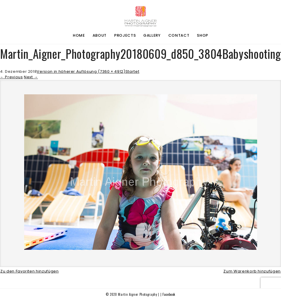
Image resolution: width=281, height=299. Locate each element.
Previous (11, 77)
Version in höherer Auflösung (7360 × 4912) (81, 71)
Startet (132, 71)
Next (31, 77)
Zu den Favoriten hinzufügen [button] (29, 271)
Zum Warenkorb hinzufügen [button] (252, 271)
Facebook (168, 294)
